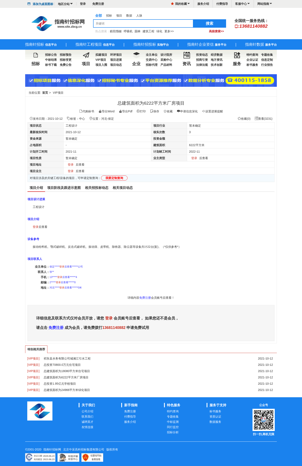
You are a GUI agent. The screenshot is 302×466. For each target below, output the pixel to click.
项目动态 (116, 64)
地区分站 (65, 4)
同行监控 (173, 427)
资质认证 (215, 416)
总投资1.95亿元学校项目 (60, 383)
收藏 (168, 111)
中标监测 (173, 421)
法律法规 (202, 64)
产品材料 (166, 64)
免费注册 (98, 3)
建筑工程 (148, 31)
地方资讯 (217, 59)
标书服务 (252, 64)
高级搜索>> (216, 31)
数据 (129, 15)
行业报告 (267, 64)
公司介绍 (87, 411)
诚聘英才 (87, 421)
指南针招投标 (151, 44)
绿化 (159, 31)
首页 (45, 92)
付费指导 (222, 3)
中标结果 (51, 59)
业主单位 (152, 54)
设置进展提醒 (212, 111)
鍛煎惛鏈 (116, 31)
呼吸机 (128, 31)
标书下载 (51, 64)
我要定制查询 (114, 178)
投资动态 (202, 54)
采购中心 (166, 59)
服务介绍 (203, 3)
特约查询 (252, 54)
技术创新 (217, 64)
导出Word (106, 111)
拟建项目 (101, 54)
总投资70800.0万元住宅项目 (62, 364)
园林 (138, 31)
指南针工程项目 (95, 44)
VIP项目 (100, 59)
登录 (83, 3)
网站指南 (263, 3)
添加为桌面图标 (43, 4)
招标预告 (66, 54)
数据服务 (215, 421)
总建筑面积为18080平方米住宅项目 (67, 371)
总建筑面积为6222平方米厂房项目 (66, 377)
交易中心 (152, 59)
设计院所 (166, 54)
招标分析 (173, 432)
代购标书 (86, 111)
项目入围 (101, 64)
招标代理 (152, 64)
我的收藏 (181, 3)
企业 (136, 59)
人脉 (139, 15)
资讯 (186, 59)
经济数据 (217, 54)
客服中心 (241, 3)
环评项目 (116, 54)
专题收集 (267, 54)
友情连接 (87, 427)
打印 (141, 111)
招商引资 (202, 59)
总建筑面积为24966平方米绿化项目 (67, 390)
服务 (237, 59)
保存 (154, 111)
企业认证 (252, 59)
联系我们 (87, 416)
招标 (109, 15)
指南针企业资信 (206, 44)
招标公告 (51, 54)
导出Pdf (125, 111)
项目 (119, 15)
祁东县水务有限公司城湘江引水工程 (67, 358)
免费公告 (66, 64)
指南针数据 (261, 44)
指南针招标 (41, 44)
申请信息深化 (187, 111)
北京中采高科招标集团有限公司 (83, 449)
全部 (98, 15)
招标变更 (66, 59)
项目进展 (116, 59)
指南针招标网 (52, 449)
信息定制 (267, 59)
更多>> (169, 31)
